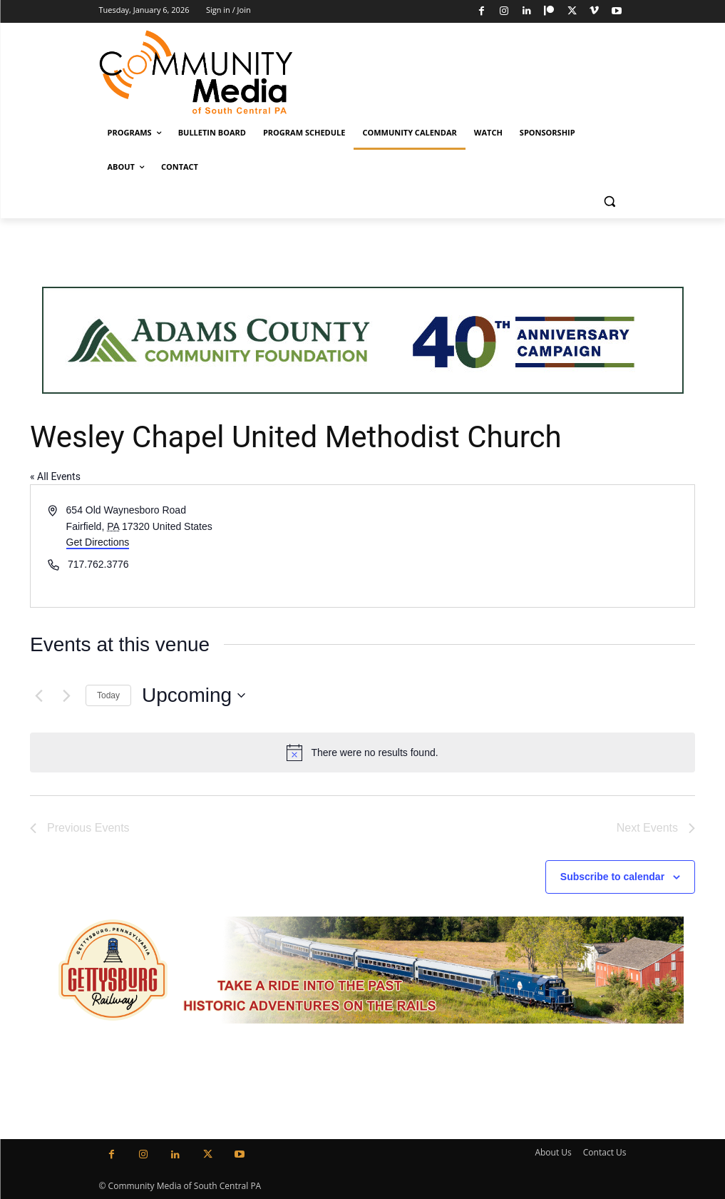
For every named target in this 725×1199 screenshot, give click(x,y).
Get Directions (98, 542)
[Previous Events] (38, 695)
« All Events (55, 476)
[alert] (362, 752)
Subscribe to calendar (612, 876)
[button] (610, 201)
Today (108, 695)
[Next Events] (66, 695)
